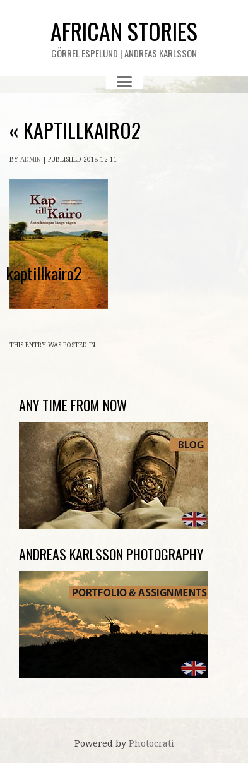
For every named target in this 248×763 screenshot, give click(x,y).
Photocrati (151, 743)
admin (30, 159)
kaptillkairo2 (75, 130)
